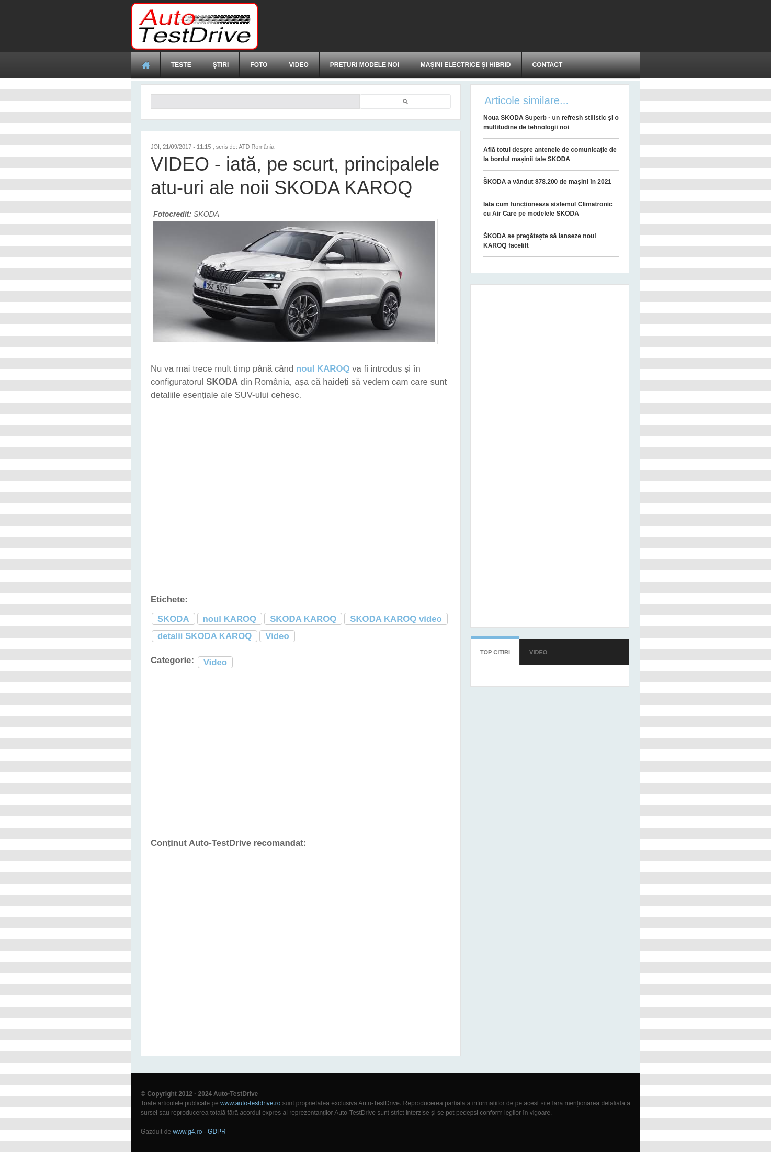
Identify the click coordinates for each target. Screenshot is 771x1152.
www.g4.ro (187, 1131)
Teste (181, 65)
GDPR (217, 1131)
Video (298, 65)
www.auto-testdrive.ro (250, 1103)
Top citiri (495, 652)
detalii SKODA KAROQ (204, 636)
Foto (258, 65)
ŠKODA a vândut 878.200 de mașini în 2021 (547, 181)
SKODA (173, 619)
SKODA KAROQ (303, 619)
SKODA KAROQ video (396, 619)
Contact (547, 65)
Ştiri (221, 65)
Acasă (146, 64)
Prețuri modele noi (364, 65)
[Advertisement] (449, 26)
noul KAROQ (230, 619)
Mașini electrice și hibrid (466, 65)
